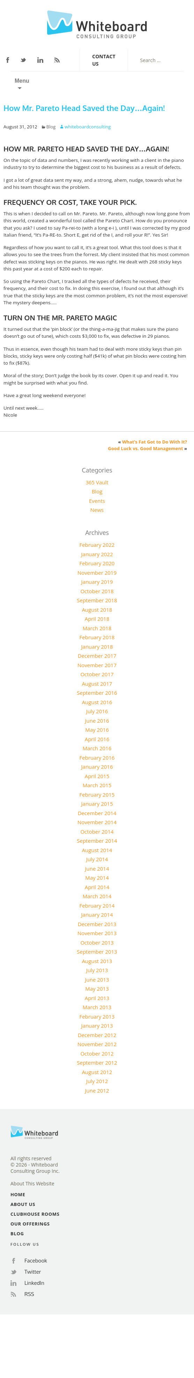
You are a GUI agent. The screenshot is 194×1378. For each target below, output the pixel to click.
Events (97, 500)
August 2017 (97, 683)
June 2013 (97, 979)
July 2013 (97, 970)
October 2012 (96, 1053)
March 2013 (97, 1007)
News (97, 509)
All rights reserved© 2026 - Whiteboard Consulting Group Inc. (35, 1164)
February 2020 (97, 563)
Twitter (23, 60)
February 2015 (97, 794)
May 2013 (97, 988)
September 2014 (97, 840)
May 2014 (97, 877)
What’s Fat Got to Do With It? (154, 442)
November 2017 (97, 665)
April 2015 (97, 776)
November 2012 (97, 1044)
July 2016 (97, 711)
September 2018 (97, 600)
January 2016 (97, 766)
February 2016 (97, 757)
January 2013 (97, 1025)
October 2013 (96, 942)
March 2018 (97, 628)
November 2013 (97, 933)
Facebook (7, 60)
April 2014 (97, 887)
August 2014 (97, 850)
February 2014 (97, 905)
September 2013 (97, 951)
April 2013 (97, 998)
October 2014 (96, 831)
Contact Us (103, 60)
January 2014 (97, 914)
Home (17, 1194)
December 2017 (97, 655)
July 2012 (97, 1081)
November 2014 (97, 822)
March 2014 (97, 896)
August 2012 (97, 1071)
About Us (22, 1204)
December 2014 (97, 813)
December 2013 (97, 924)
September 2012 (97, 1062)
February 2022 (97, 544)
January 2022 (97, 554)
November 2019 (97, 572)
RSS (57, 60)
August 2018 (97, 609)
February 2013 (97, 1016)
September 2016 (97, 692)
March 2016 (97, 748)
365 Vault (96, 482)
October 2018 (96, 591)
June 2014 (97, 868)
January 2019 (97, 581)
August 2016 (97, 702)
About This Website (32, 1183)
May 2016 (97, 729)
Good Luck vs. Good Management (145, 448)
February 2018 (97, 637)
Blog (51, 127)
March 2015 (97, 785)
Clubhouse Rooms (35, 1214)
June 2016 (97, 720)
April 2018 (97, 618)
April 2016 (97, 739)
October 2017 (96, 674)
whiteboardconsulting (88, 127)
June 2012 (97, 1090)
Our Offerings (30, 1224)
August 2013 (97, 961)
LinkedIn (40, 60)
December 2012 (97, 1034)
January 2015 (97, 803)
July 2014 (97, 859)
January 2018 (97, 646)
